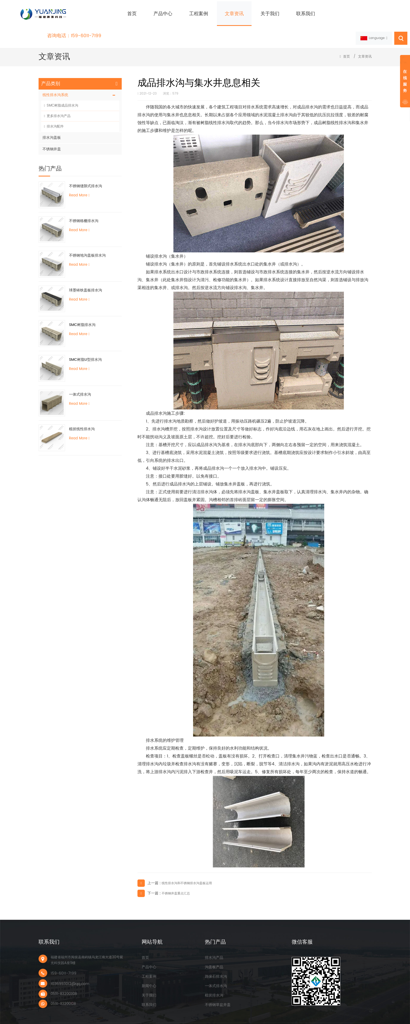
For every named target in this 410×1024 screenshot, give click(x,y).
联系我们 (285, 14)
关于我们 (250, 14)
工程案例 (178, 14)
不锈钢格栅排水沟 (83, 210)
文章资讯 (214, 14)
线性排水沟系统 (55, 84)
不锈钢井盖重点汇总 (176, 882)
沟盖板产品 (214, 956)
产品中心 (143, 14)
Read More (79, 184)
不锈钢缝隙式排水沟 (85, 175)
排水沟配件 (55, 116)
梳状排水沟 (214, 985)
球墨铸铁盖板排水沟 (85, 279)
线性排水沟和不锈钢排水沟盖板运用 (187, 872)
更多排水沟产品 (59, 105)
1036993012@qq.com (70, 973)
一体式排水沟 (80, 384)
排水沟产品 (214, 947)
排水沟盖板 (51, 127)
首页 (112, 14)
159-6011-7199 (390, 11)
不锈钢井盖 (51, 138)
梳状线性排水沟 (82, 418)
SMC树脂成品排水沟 (62, 95)
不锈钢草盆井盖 (218, 994)
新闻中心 (149, 975)
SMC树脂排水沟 (82, 314)
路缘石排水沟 (216, 966)
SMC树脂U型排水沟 (85, 349)
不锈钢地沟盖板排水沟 (87, 245)
